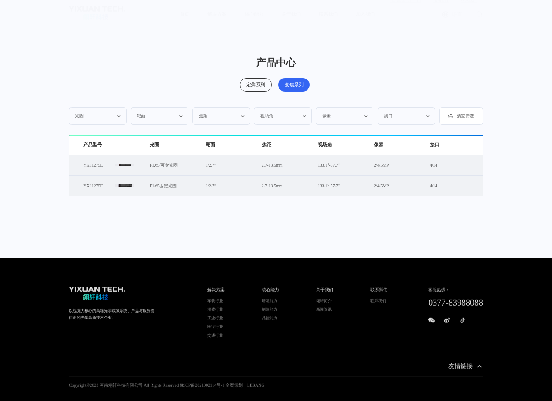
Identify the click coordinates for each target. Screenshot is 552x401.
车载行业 (215, 304)
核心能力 (254, 22)
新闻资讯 (324, 312)
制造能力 (269, 312)
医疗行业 (215, 330)
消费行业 (215, 312)
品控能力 (269, 321)
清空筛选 (461, 116)
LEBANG (256, 388)
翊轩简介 (324, 304)
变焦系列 (294, 84)
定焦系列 (257, 84)
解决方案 (216, 22)
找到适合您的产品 (405, 8)
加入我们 (365, 22)
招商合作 (441, 8)
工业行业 (215, 321)
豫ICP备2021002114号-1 (202, 388)
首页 (184, 22)
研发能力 (269, 304)
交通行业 (215, 338)
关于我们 (291, 22)
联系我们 (469, 8)
